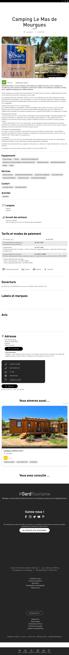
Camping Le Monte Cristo (13, 451)
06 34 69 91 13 (15, 368)
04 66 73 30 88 (15, 364)
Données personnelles (55, 636)
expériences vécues (22, 83)
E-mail (12, 372)
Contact (23, 636)
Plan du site (31, 636)
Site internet (14, 376)
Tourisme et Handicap (13, 636)
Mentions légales (42, 636)
